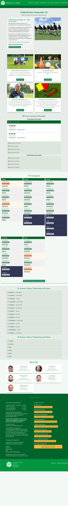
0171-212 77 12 (24, 369)
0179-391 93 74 (24, 388)
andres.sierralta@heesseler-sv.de (52, 370)
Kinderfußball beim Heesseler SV (20, 70)
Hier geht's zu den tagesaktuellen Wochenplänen (34, 281)
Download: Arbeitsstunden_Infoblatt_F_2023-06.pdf (46, 426)
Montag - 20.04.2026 (13, 158)
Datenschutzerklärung (62, 463)
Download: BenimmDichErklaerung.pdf (43, 412)
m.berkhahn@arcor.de (24, 389)
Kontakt (52, 2)
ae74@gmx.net (52, 379)
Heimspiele (36, 2)
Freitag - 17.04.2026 (13, 146)
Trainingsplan (43, 2)
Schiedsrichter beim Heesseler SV (48, 99)
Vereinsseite (64, 2)
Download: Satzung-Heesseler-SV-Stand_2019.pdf (45, 421)
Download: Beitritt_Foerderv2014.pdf (43, 431)
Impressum (53, 463)
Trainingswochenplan (48, 70)
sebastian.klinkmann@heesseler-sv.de (24, 379)
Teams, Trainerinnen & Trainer (15, 47)
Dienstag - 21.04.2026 (13, 161)
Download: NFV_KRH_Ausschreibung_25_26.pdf (45, 441)
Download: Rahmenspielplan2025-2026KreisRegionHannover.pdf (48, 446)
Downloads (57, 2)
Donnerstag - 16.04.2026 (14, 143)
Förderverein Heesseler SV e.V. (20, 99)
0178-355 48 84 (52, 378)
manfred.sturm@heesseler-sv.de (24, 370)
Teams (48, 2)
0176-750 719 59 (24, 378)
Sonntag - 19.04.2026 (13, 152)
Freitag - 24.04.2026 (13, 164)
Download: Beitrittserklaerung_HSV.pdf (43, 407)
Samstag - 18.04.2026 (13, 149)
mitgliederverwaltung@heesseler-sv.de (14, 425)
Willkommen (30, 2)
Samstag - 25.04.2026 (13, 167)
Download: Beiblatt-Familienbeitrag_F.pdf (44, 416)
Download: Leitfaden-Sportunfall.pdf (43, 436)
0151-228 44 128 (52, 369)
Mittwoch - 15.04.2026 (13, 122)
